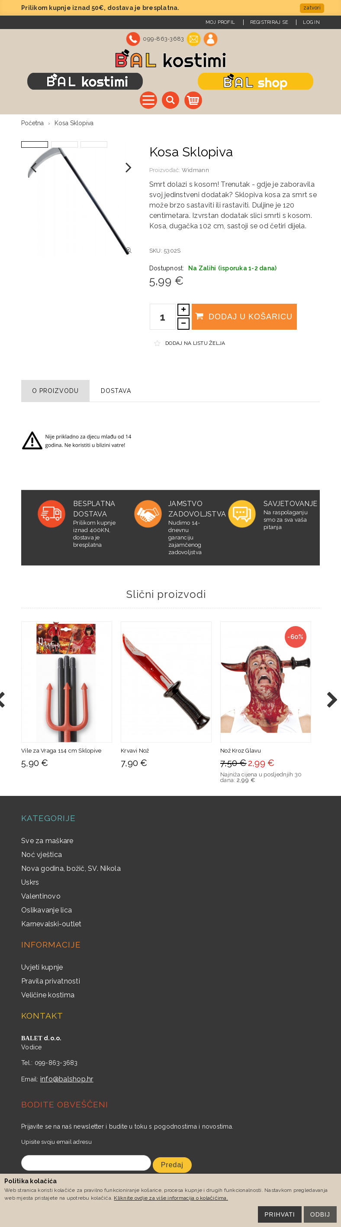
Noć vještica (41, 854)
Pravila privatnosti (50, 981)
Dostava (116, 390)
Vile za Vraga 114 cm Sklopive (61, 750)
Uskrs (30, 882)
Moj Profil (220, 22)
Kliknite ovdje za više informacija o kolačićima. (171, 1198)
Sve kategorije (148, 100)
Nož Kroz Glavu (240, 750)
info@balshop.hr (66, 1079)
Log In (311, 22)
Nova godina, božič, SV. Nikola (71, 868)
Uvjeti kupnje (42, 967)
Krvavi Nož (135, 750)
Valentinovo (41, 896)
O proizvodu (55, 390)
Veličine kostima (47, 995)
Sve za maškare (47, 841)
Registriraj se (269, 22)
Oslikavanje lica (46, 910)
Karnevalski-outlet (51, 924)
